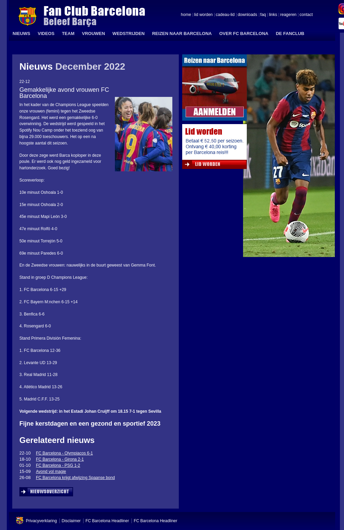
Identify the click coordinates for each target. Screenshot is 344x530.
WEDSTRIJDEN (129, 33)
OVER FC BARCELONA (243, 33)
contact (306, 15)
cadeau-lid (225, 15)
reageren (288, 15)
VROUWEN (93, 33)
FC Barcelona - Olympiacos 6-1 (64, 453)
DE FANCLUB (290, 33)
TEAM (68, 33)
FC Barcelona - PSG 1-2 (58, 465)
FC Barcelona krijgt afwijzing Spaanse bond (75, 477)
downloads (247, 15)
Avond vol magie (51, 471)
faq (263, 15)
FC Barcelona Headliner (107, 520)
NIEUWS (21, 33)
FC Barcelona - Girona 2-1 (60, 459)
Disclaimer (71, 520)
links (273, 15)
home (186, 15)
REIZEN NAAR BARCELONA (182, 33)
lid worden (203, 15)
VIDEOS (46, 33)
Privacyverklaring (41, 520)
